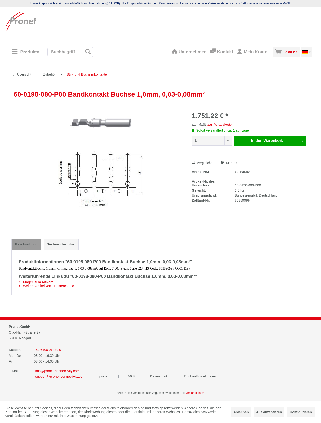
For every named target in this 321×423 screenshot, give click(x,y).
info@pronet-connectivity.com (57, 371)
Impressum (104, 376)
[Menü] (25, 51)
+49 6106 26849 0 (47, 350)
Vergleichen (203, 163)
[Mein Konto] (253, 52)
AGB (132, 376)
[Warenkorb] (286, 52)
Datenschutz (160, 376)
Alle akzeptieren (269, 412)
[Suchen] (88, 51)
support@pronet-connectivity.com (60, 376)
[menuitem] (27, 52)
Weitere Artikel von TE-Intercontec (46, 286)
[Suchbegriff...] (70, 52)
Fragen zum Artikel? (36, 282)
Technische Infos (61, 244)
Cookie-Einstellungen (200, 376)
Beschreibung (26, 244)
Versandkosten (194, 393)
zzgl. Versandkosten (220, 124)
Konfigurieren (301, 412)
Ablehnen (241, 412)
